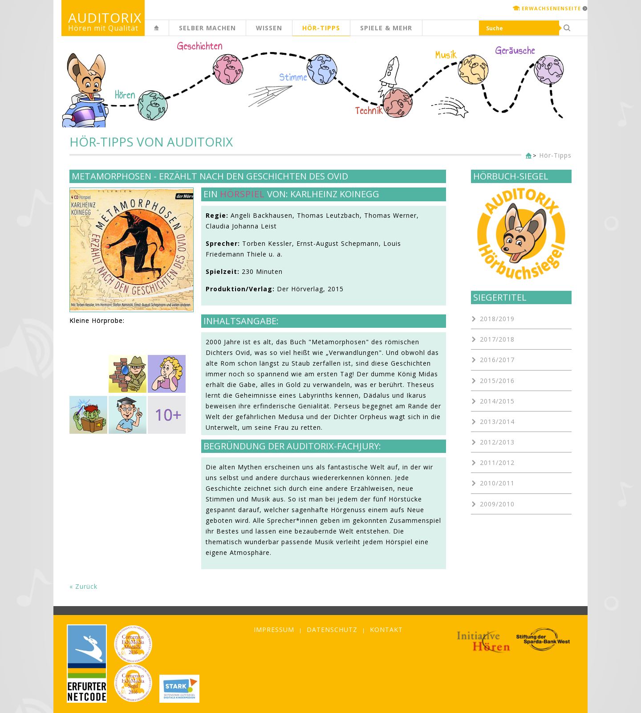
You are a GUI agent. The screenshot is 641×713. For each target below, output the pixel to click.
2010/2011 (497, 483)
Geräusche (515, 50)
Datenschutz (332, 629)
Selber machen (207, 28)
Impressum (274, 629)
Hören (125, 95)
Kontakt (386, 629)
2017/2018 (497, 339)
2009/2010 (497, 504)
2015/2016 (497, 380)
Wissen (269, 28)
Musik (446, 55)
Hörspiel (242, 194)
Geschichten (200, 47)
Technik (369, 110)
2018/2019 (497, 318)
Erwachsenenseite (551, 8)
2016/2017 (497, 359)
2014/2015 (497, 401)
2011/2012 (497, 462)
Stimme (293, 77)
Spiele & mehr (386, 28)
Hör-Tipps (321, 28)
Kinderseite (169, 32)
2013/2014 (497, 421)
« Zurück (83, 586)
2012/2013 (497, 442)
